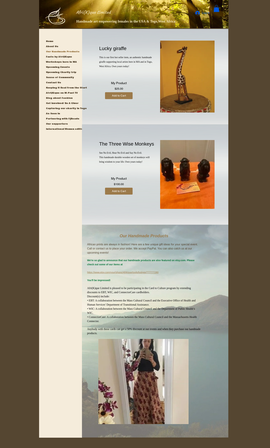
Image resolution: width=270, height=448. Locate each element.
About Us (52, 46)
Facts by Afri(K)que (59, 56)
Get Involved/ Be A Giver (62, 103)
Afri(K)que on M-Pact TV (62, 92)
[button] (216, 8)
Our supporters (57, 123)
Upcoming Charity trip (61, 72)
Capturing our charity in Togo (66, 108)
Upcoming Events (58, 67)
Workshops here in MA (61, 61)
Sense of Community (60, 77)
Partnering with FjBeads (62, 118)
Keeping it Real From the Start (66, 87)
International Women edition (65, 129)
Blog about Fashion (59, 98)
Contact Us (53, 82)
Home (49, 41)
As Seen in (53, 113)
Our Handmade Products (63, 51)
